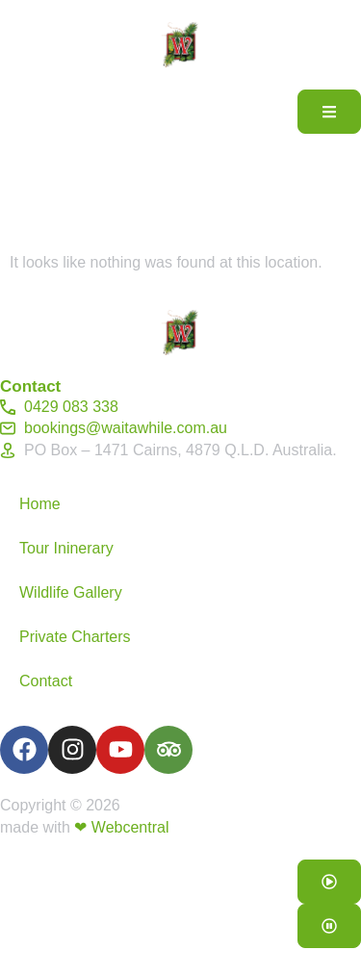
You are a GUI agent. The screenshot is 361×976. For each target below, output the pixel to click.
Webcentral (130, 827)
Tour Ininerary (66, 548)
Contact (45, 681)
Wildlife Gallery (70, 592)
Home (40, 504)
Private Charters (75, 637)
